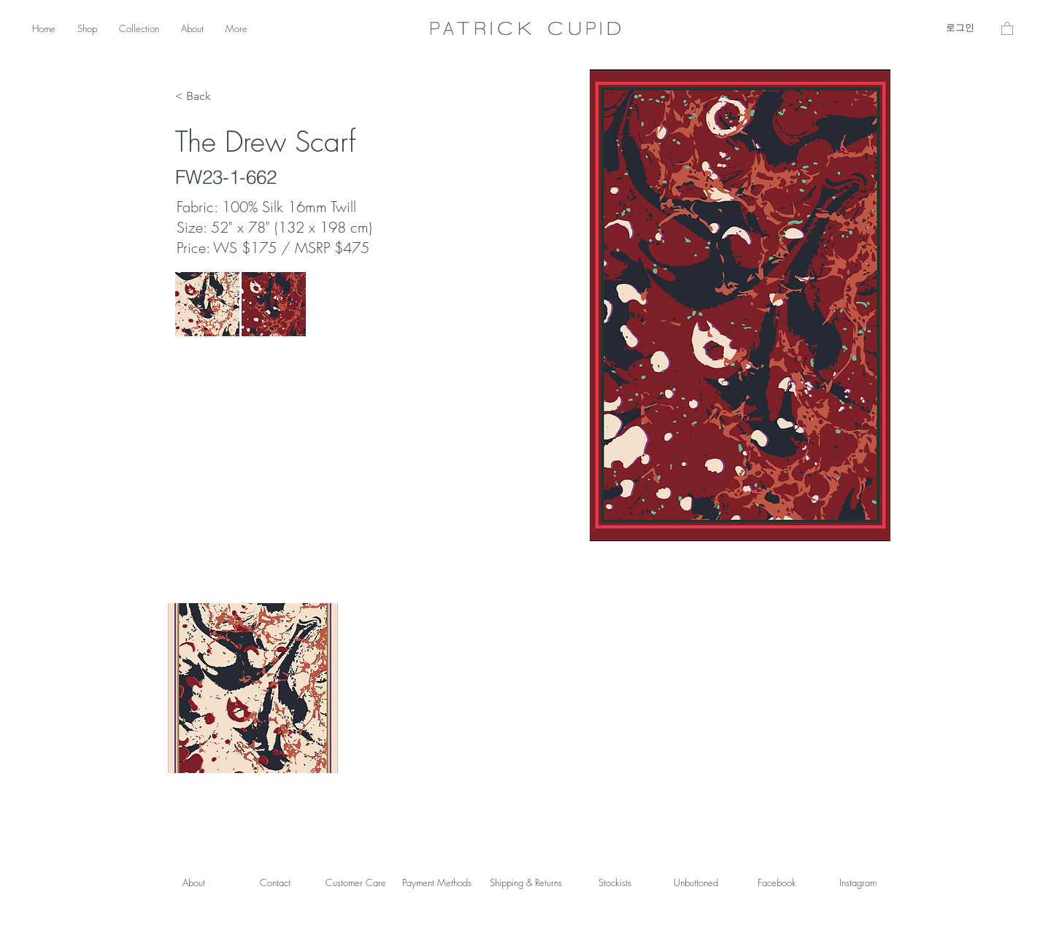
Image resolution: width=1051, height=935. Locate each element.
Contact (275, 882)
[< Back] (203, 96)
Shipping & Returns (526, 882)
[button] (1007, 28)
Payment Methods (436, 882)
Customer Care (356, 882)
